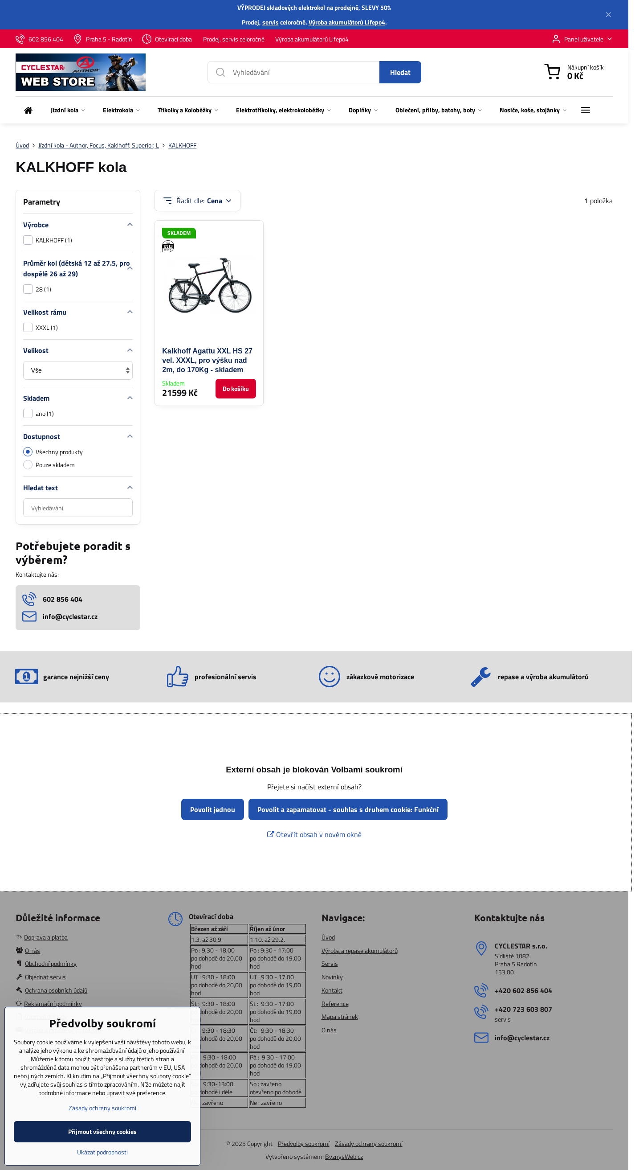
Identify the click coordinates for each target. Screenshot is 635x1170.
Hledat (400, 72)
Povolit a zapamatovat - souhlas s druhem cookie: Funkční (348, 809)
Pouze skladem (49, 464)
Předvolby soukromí (304, 1143)
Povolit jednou (212, 809)
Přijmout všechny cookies (102, 1146)
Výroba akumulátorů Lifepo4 (347, 22)
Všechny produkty (53, 451)
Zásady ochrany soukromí (369, 1143)
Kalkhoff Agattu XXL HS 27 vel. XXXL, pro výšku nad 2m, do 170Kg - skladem (207, 360)
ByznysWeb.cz (344, 1156)
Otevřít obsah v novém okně (314, 834)
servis (270, 22)
